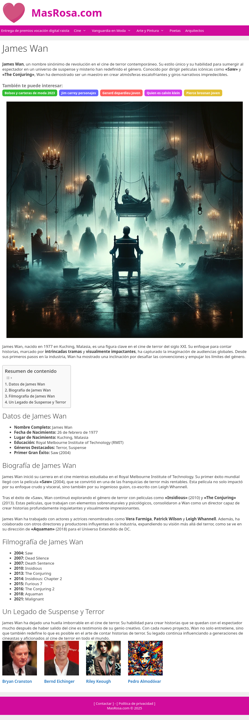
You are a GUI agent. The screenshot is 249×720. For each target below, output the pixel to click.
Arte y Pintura (152, 30)
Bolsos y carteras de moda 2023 (30, 93)
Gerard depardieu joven (121, 93)
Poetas (175, 30)
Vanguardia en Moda (113, 30)
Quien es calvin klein (163, 93)
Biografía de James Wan (30, 390)
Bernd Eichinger (59, 681)
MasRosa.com (66, 13)
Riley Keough (98, 681)
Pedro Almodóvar (144, 681)
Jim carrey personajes (78, 93)
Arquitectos (194, 30)
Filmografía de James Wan (32, 396)
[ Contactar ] (104, 703)
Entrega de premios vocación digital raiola (35, 30)
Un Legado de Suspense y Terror (37, 402)
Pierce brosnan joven (203, 93)
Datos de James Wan (27, 384)
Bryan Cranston (17, 681)
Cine (82, 30)
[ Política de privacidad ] (136, 703)
